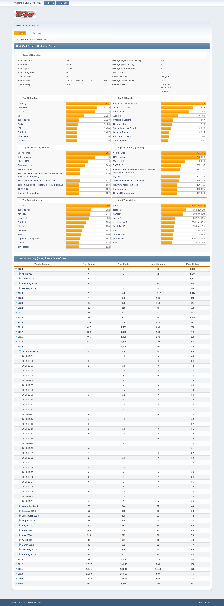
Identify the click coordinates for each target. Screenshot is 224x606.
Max (115, 230)
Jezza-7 (22, 111)
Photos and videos (122, 136)
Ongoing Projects (121, 132)
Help (201, 602)
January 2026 (29, 288)
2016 (20, 337)
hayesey (22, 103)
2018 (20, 327)
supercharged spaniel (28, 238)
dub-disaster (24, 120)
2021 (20, 312)
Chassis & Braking (122, 120)
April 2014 (27, 540)
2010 (20, 574)
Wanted (117, 116)
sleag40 (117, 210)
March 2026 (28, 278)
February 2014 (29, 549)
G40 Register (24, 157)
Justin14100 (119, 226)
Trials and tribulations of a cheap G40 (36, 180)
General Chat (119, 124)
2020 (20, 317)
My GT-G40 (23, 161)
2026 (20, 269)
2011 (20, 569)
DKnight (22, 132)
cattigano (165, 76)
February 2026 (29, 283)
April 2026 (27, 274)
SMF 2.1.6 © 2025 (19, 602)
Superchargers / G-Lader (125, 128)
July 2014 (27, 525)
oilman (21, 226)
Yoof (20, 116)
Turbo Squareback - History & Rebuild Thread (40, 185)
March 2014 (28, 545)
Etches (21, 140)
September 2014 (30, 516)
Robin (21, 242)
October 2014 (29, 511)
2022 (20, 308)
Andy (20, 124)
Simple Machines (34, 602)
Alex (115, 242)
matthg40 (22, 230)
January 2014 (29, 554)
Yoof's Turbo (24, 153)
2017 (20, 332)
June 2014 (27, 530)
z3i (19, 128)
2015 (20, 341)
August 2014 (28, 520)
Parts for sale (119, 111)
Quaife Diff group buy (28, 193)
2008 (20, 583)
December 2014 (30, 351)
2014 (20, 346)
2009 (20, 578)
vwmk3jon (23, 136)
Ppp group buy (25, 165)
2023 (20, 303)
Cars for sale (119, 140)
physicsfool (23, 247)
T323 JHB (23, 189)
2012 (20, 564)
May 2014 (26, 535)
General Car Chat (121, 107)
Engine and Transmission (125, 103)
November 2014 (30, 506)
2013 (20, 559)
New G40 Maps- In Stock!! (126, 185)
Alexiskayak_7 (120, 222)
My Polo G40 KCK (27, 169)
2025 (20, 293)
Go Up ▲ (208, 602)
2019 (20, 322)
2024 (20, 298)
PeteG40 (22, 107)
